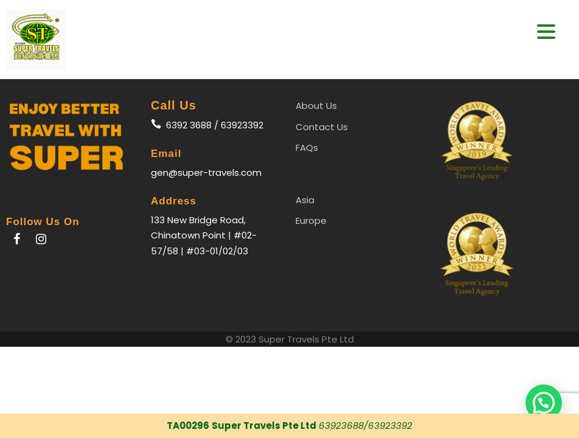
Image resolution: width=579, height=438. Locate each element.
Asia (305, 199)
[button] (543, 402)
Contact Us (322, 126)
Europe (311, 220)
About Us (316, 105)
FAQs (307, 147)
